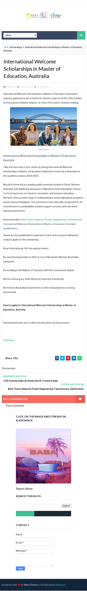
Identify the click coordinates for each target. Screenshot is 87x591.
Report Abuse (24, 489)
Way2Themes (31, 585)
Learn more (43, 150)
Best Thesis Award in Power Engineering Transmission (51, 220)
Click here (8, 340)
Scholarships (15, 47)
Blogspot (60, 585)
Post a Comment (15, 406)
